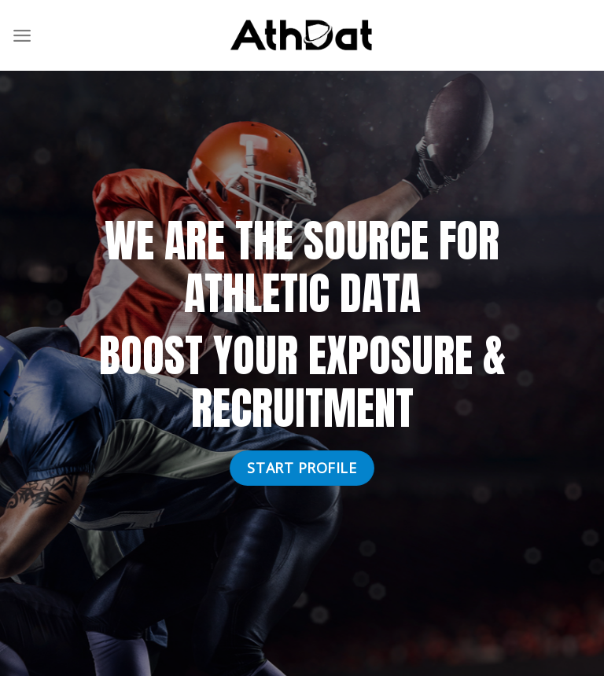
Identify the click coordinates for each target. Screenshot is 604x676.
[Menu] (22, 35)
